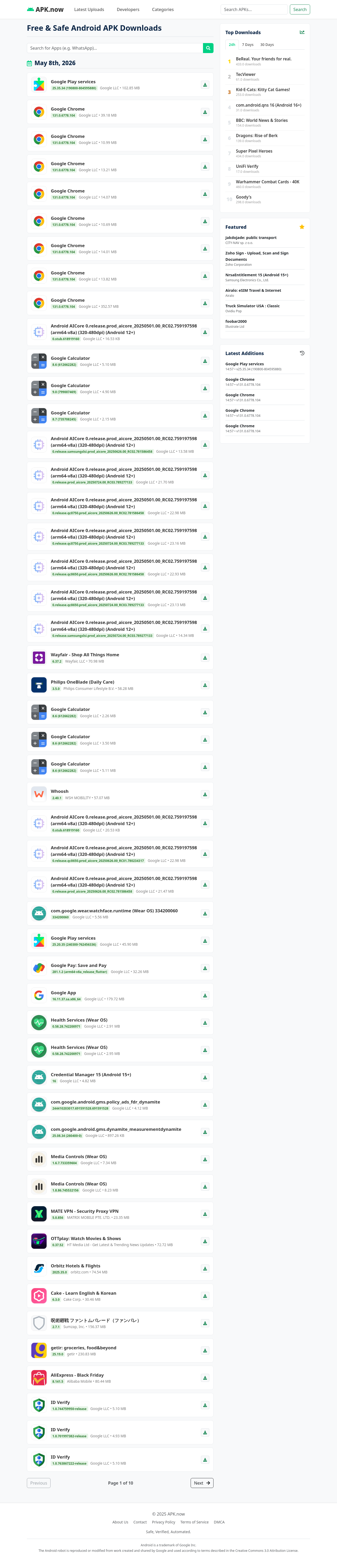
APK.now (45, 9)
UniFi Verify (247, 166)
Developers (128, 9)
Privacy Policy (163, 1522)
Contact (140, 1522)
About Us (120, 1522)
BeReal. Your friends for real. (263, 58)
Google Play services (244, 363)
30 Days (267, 44)
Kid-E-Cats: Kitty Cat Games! (263, 89)
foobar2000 (236, 321)
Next (202, 1483)
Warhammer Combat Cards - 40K (267, 181)
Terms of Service (194, 1522)
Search (300, 9)
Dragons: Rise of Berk (256, 135)
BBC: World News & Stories (262, 120)
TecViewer (246, 74)
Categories (163, 9)
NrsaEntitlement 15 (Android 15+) (256, 274)
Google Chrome (239, 379)
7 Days (248, 44)
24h (232, 44)
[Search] (254, 9)
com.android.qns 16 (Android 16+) (268, 105)
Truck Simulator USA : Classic (252, 305)
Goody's (243, 197)
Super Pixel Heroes (254, 151)
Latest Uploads (89, 9)
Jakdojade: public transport (250, 237)
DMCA (219, 1522)
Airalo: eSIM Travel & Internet (253, 290)
